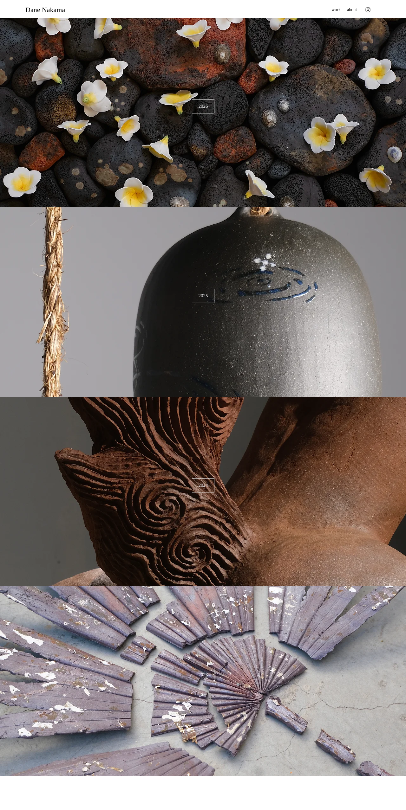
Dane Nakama (45, 10)
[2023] (203, 675)
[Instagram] (368, 10)
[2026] (203, 106)
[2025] (203, 296)
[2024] (203, 485)
